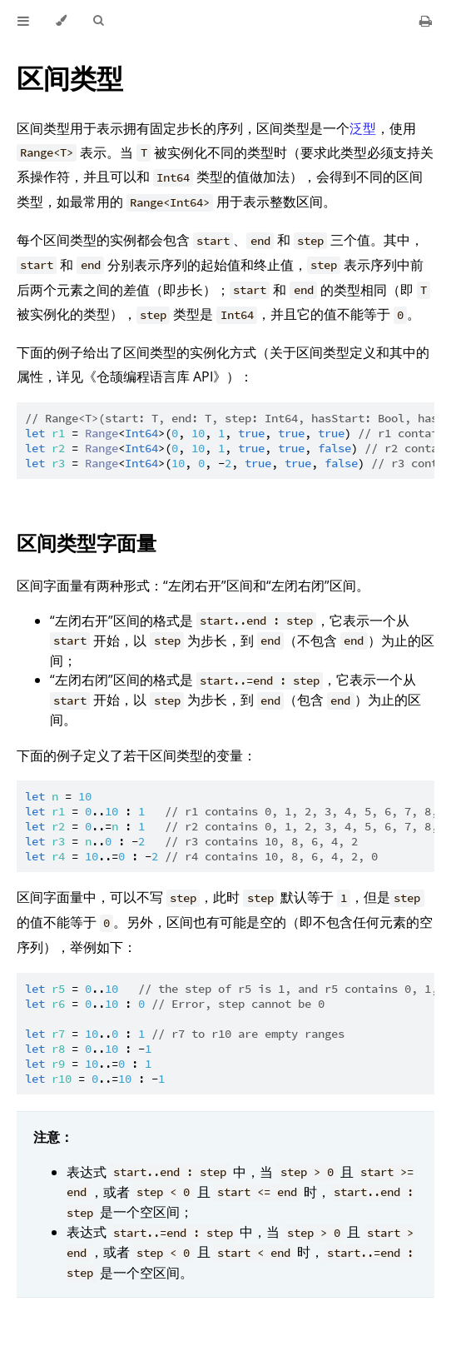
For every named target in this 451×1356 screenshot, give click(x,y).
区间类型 (70, 78)
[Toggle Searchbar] (98, 21)
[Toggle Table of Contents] (23, 21)
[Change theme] (61, 21)
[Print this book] (426, 21)
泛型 (362, 128)
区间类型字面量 (86, 542)
